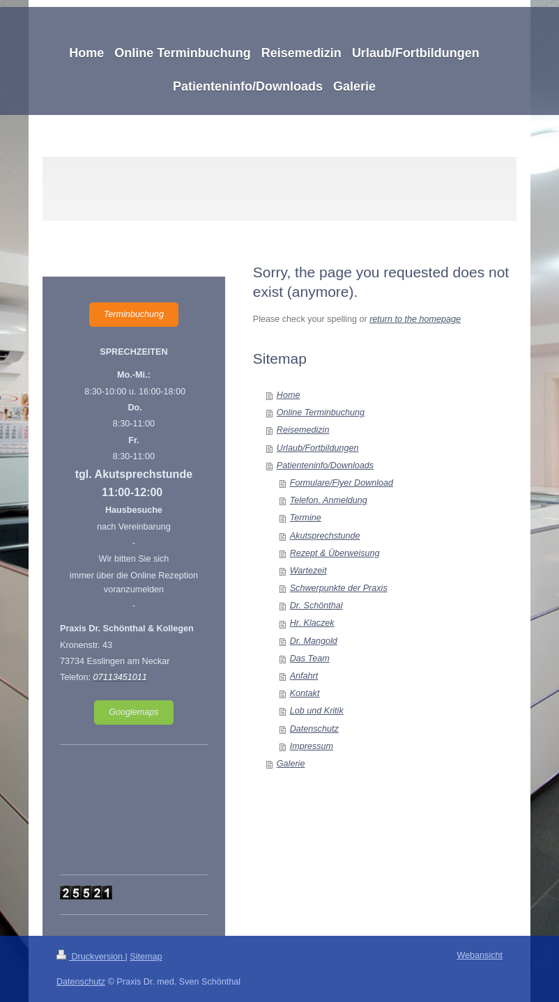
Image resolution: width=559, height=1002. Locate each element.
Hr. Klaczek (312, 623)
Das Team (310, 658)
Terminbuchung (134, 314)
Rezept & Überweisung (335, 553)
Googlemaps (133, 712)
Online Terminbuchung (321, 412)
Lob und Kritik (317, 711)
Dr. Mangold (313, 641)
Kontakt (305, 693)
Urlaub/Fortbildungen (318, 448)
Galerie (291, 764)
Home (288, 395)
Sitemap (146, 957)
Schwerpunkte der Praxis (339, 588)
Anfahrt (304, 676)
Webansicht (480, 955)
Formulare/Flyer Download (341, 483)
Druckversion (90, 957)
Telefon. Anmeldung (328, 500)
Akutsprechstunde (325, 536)
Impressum (311, 746)
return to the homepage (415, 319)
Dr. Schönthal (316, 605)
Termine (305, 518)
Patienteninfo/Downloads (325, 465)
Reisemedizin (303, 430)
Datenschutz (314, 729)
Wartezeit (308, 571)
